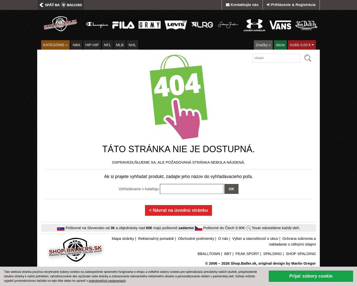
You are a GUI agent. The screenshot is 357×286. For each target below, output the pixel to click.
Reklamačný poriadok (156, 238)
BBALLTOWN (209, 253)
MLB (120, 45)
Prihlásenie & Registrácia (291, 4)
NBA (76, 45)
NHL (132, 45)
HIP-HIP (92, 45)
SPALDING (272, 253)
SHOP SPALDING (301, 253)
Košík (302, 45)
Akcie (280, 45)
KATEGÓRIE (55, 45)
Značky (263, 45)
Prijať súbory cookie (311, 276)
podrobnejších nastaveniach (107, 281)
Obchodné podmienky (196, 238)
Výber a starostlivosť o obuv (255, 238)
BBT (228, 253)
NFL (107, 45)
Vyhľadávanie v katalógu (139, 189)
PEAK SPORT (247, 253)
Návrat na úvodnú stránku (178, 210)
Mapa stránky (123, 238)
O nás (223, 238)
